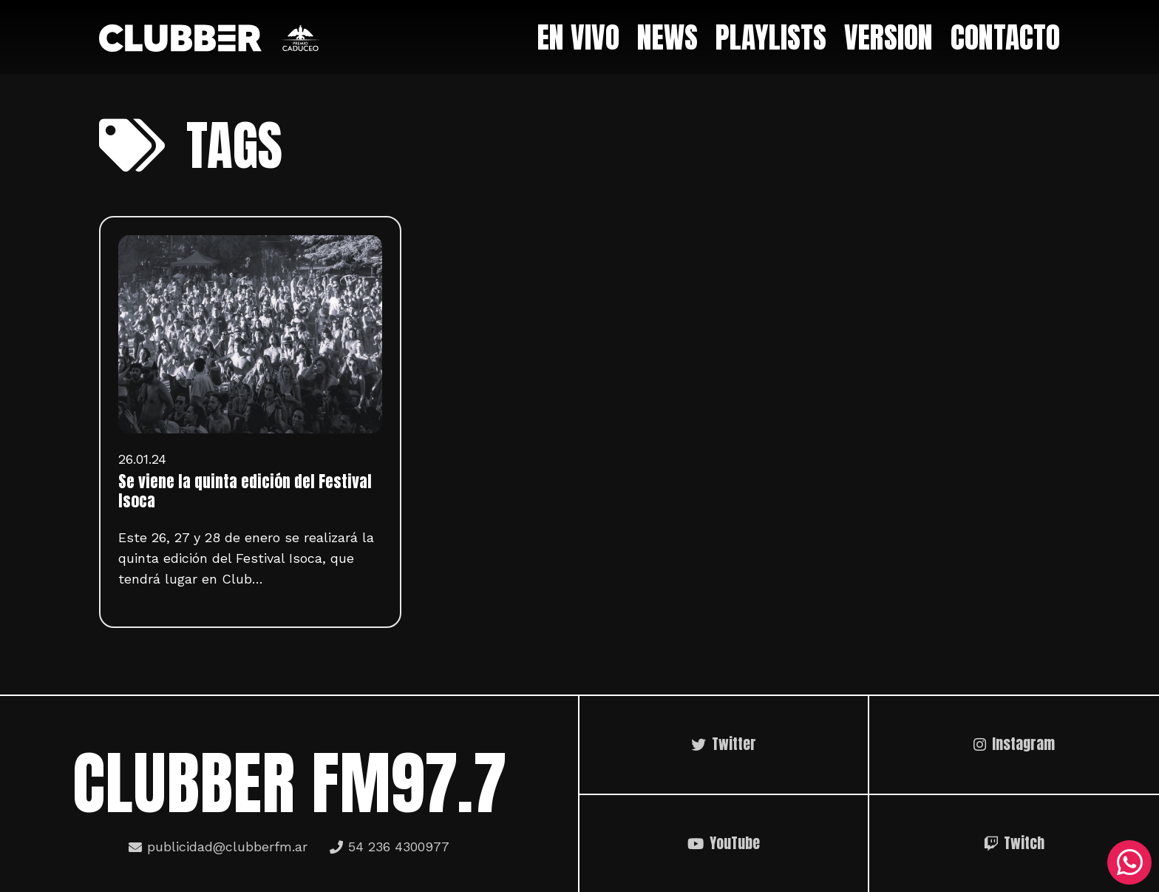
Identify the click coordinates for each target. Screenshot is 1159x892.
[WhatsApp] (1129, 862)
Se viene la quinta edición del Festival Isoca (245, 491)
